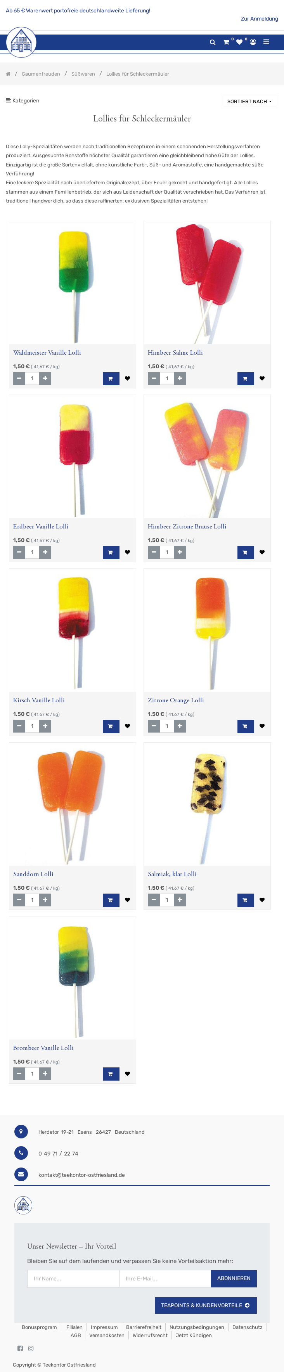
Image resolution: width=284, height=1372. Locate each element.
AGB (76, 1335)
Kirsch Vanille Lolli (39, 701)
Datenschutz (247, 1327)
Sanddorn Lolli (33, 874)
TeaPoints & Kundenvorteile (206, 1305)
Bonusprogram (39, 1327)
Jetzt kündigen (194, 1335)
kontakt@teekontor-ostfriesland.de (81, 1175)
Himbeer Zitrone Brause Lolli (187, 527)
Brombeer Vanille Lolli (43, 1048)
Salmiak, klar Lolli (172, 874)
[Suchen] (211, 98)
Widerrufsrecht (150, 1335)
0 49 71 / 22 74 (58, 1153)
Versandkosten (107, 1335)
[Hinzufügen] (45, 378)
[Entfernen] (19, 378)
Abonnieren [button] (234, 1278)
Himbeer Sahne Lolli (175, 353)
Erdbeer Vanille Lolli (41, 527)
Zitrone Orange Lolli (176, 701)
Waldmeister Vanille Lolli (47, 353)
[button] (249, 101)
